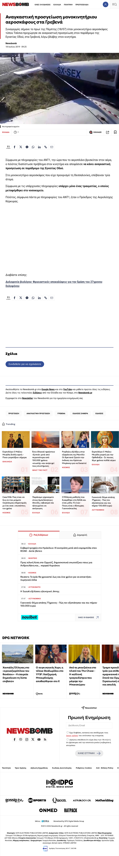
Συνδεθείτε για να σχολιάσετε (24, 364)
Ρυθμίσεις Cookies (84, 768)
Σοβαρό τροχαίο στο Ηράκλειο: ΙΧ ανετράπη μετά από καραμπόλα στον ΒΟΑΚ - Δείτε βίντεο (58, 549)
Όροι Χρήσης (20, 768)
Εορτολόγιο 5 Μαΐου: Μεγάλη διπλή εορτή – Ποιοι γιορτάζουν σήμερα (14, 454)
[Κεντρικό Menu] (114, 4)
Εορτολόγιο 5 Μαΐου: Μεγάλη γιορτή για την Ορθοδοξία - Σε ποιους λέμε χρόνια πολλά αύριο (104, 456)
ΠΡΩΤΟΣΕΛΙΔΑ (81, 5)
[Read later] (115, 132)
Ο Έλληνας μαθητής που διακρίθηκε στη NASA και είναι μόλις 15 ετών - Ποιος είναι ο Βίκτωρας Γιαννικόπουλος (74, 503)
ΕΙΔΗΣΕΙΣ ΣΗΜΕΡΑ (80, 413)
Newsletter (27, 398)
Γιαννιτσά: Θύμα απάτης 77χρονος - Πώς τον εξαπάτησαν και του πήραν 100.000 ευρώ (103, 501)
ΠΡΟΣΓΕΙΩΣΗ (13, 413)
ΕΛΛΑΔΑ (57, 5)
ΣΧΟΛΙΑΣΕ (95, 132)
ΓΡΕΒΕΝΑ (61, 413)
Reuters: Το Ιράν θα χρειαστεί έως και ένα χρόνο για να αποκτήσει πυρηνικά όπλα (55, 578)
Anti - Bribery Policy (104, 768)
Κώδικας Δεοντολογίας (62, 768)
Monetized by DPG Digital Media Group (69, 821)
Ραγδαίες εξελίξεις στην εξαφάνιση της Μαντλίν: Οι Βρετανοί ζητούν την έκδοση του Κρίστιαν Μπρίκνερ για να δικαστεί (74, 457)
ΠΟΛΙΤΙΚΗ (68, 5)
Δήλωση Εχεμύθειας (39, 768)
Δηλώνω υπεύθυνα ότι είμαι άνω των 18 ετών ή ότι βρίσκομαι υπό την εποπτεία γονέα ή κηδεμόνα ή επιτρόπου (88, 742)
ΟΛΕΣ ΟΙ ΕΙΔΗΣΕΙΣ (42, 5)
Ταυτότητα (6, 768)
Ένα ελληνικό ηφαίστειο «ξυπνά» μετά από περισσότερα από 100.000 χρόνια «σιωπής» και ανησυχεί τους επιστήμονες (43, 458)
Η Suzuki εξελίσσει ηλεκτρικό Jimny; (39, 591)
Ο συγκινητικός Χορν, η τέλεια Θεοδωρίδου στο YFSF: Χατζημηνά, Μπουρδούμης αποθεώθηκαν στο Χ (49, 674)
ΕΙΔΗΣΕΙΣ (99, 413)
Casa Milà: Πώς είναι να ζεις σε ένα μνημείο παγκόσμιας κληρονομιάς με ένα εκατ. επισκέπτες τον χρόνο (14, 503)
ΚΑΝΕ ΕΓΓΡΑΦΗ (89, 753)
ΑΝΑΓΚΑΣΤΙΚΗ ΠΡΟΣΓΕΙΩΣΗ (38, 413)
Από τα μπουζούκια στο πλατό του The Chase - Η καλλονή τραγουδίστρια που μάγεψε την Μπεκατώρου (82, 676)
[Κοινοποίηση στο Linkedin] (39, 147)
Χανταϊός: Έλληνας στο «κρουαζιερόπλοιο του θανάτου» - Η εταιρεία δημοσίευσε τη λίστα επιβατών (16, 674)
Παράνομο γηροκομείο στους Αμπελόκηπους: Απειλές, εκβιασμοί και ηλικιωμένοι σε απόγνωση (43, 503)
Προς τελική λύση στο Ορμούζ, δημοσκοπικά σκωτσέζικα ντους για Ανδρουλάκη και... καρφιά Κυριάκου (56, 564)
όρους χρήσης (72, 735)
